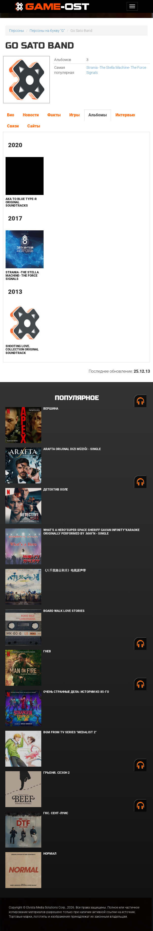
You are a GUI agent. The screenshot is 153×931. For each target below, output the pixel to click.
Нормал (49, 853)
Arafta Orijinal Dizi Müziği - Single (72, 449)
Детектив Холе (55, 489)
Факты (54, 115)
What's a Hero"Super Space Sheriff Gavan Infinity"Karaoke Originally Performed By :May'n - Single (91, 531)
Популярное (77, 398)
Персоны (16, 31)
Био (10, 115)
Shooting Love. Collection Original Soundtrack (22, 349)
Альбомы (97, 115)
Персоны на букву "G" (47, 31)
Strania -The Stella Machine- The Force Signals (22, 276)
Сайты (33, 126)
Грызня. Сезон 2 (56, 772)
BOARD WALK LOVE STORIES (64, 611)
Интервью (125, 115)
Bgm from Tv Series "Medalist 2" (70, 732)
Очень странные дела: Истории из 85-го (76, 692)
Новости (31, 115)
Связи (13, 126)
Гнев (47, 651)
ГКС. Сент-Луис (55, 813)
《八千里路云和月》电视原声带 (64, 570)
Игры (74, 115)
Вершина (50, 408)
